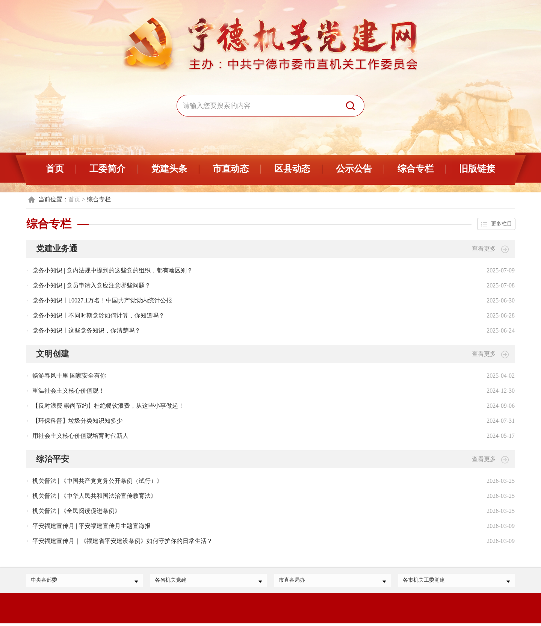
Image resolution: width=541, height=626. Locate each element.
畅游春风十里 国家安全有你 (69, 376)
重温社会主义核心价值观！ (68, 391)
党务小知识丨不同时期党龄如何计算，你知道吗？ (98, 316)
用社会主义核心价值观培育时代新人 (80, 436)
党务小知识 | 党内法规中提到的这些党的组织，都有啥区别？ (112, 271)
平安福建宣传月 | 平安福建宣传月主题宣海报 (91, 526)
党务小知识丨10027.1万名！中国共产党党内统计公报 (102, 301)
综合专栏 (415, 169)
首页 (55, 169)
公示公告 (354, 169)
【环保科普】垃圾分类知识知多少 (77, 421)
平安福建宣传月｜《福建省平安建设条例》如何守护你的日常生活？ (122, 541)
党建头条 (169, 169)
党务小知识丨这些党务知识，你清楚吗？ (86, 331)
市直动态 (231, 169)
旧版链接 (477, 169)
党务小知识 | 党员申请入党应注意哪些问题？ (91, 286)
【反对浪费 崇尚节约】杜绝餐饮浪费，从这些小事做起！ (108, 406)
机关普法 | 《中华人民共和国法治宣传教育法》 (94, 496)
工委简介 (107, 169)
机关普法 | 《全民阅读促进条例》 (76, 511)
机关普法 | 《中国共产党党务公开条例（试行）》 (97, 481)
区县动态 (292, 169)
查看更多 (490, 250)
